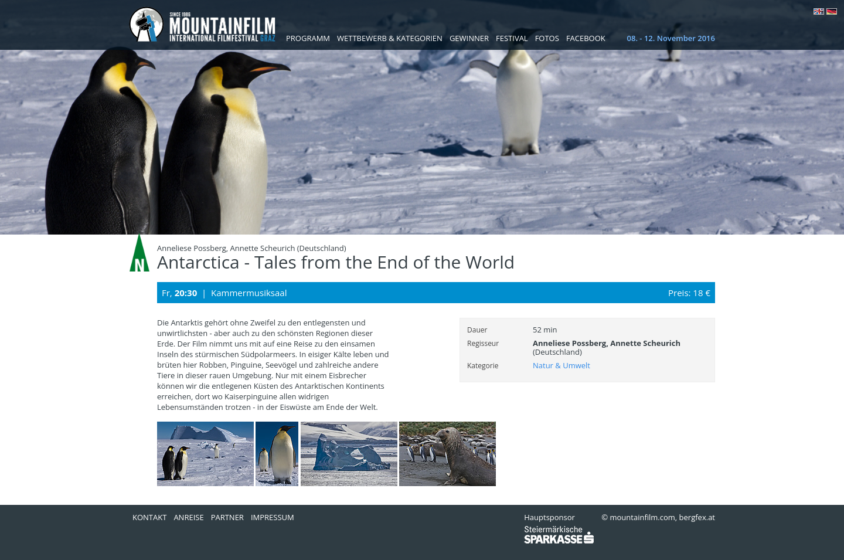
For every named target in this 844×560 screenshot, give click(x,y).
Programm (308, 38)
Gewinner (469, 38)
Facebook (585, 38)
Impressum (272, 517)
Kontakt (149, 517)
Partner (227, 517)
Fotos (547, 38)
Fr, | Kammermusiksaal (224, 292)
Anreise (188, 517)
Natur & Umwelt (561, 365)
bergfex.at (697, 517)
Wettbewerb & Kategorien (390, 38)
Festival (512, 38)
